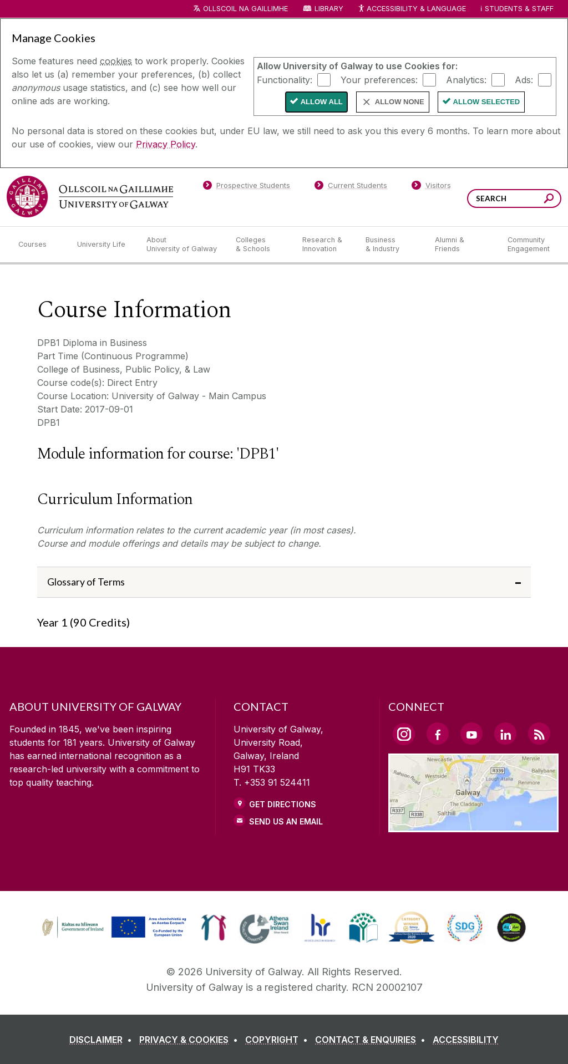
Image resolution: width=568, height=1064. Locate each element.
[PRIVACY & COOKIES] (190, 1039)
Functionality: (284, 79)
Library (329, 8)
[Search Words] (514, 198)
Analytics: (466, 79)
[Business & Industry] (391, 244)
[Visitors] (431, 187)
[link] (112, 927)
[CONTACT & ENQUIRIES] (372, 1039)
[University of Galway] (90, 196)
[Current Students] (351, 187)
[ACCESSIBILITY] (466, 1039)
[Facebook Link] (438, 733)
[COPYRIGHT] (278, 1039)
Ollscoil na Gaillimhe (245, 8)
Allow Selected (486, 102)
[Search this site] (549, 199)
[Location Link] (473, 825)
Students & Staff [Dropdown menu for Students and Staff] (519, 8)
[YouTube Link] (471, 733)
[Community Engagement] (529, 244)
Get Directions (282, 804)
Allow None (399, 102)
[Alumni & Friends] (462, 244)
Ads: (524, 79)
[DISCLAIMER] (102, 1039)
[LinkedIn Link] (505, 733)
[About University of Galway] (182, 244)
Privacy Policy (165, 144)
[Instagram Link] (404, 734)
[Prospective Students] (246, 187)
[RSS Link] (539, 733)
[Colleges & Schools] (260, 244)
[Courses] (38, 244)
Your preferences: (379, 79)
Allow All (322, 102)
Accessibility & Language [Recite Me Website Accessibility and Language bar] (411, 9)
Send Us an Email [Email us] (286, 821)
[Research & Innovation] (325, 244)
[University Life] (102, 244)
